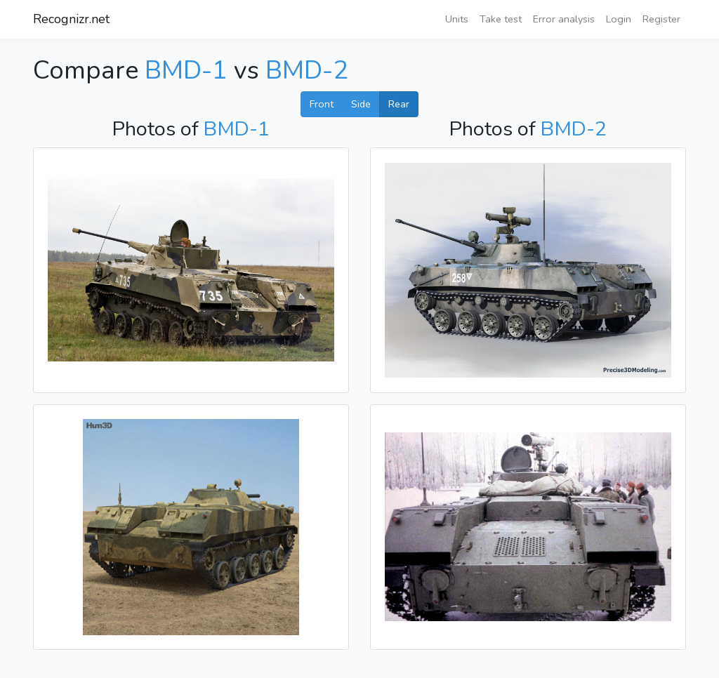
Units (456, 19)
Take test (501, 19)
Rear (398, 104)
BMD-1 (186, 70)
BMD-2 (306, 70)
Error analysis (564, 19)
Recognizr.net (71, 19)
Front (322, 104)
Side (361, 104)
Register (661, 19)
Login (618, 19)
